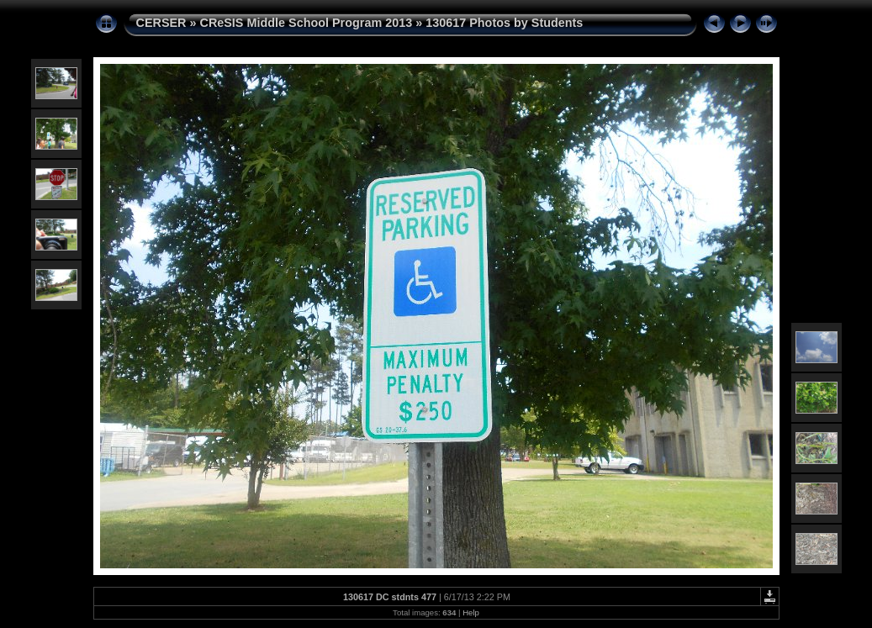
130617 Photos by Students (504, 22)
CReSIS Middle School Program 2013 (305, 22)
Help (470, 612)
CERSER (161, 22)
